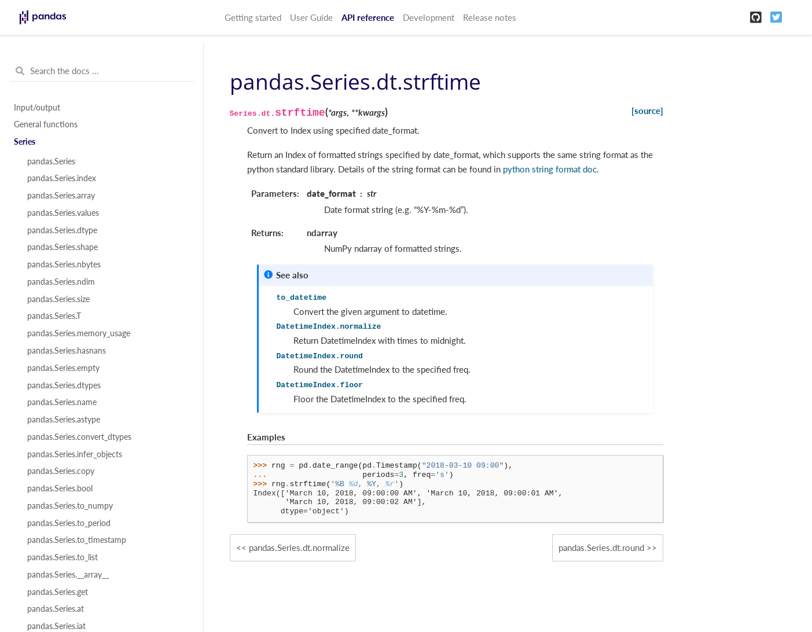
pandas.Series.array (61, 195)
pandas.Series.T (54, 316)
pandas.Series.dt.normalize (299, 547)
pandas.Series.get (57, 592)
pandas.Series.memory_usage (78, 333)
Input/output (37, 107)
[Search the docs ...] (102, 71)
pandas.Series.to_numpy (70, 505)
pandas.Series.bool (60, 488)
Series (24, 141)
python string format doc (550, 169)
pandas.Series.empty (63, 368)
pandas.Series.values (63, 213)
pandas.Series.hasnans (66, 350)
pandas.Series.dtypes (64, 385)
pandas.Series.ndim (61, 281)
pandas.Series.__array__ (68, 574)
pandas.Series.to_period (69, 523)
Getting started (253, 17)
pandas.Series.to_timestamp (76, 540)
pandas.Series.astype (63, 419)
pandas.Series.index (61, 178)
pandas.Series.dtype (62, 230)
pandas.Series (51, 161)
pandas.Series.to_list (62, 557)
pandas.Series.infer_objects (74, 454)
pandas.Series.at (55, 608)
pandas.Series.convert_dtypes (79, 437)
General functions (46, 124)
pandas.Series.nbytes (64, 264)
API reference (367, 17)
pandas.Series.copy (60, 471)
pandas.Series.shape (62, 247)
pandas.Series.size (58, 299)
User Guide (311, 17)
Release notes (489, 17)
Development (428, 17)
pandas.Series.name (62, 402)
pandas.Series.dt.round (601, 547)
